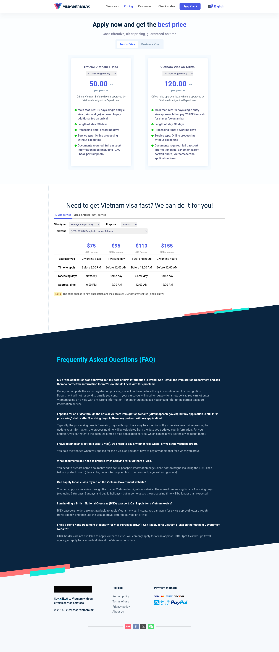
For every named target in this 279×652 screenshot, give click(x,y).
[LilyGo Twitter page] (143, 626)
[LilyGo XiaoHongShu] (128, 626)
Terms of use (120, 601)
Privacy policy (121, 606)
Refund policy (121, 596)
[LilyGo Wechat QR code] (151, 626)
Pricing (128, 6)
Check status (167, 6)
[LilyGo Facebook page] (136, 626)
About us (118, 611)
